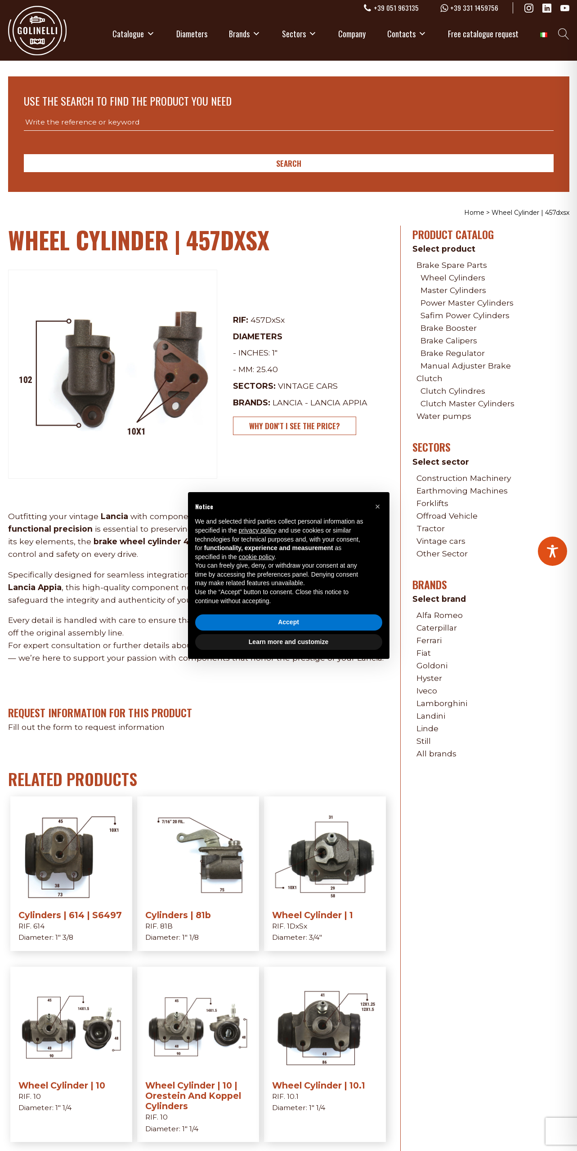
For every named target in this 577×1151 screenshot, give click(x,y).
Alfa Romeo (439, 615)
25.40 (267, 369)
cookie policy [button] (256, 556)
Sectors (299, 34)
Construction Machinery (463, 478)
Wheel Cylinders (452, 277)
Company (352, 34)
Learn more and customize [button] (288, 641)
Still (423, 741)
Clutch (429, 378)
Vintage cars (308, 386)
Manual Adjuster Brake (465, 365)
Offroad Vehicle (447, 515)
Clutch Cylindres (452, 391)
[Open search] (563, 34)
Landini (430, 715)
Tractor (430, 528)
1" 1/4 (63, 1107)
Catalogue (133, 34)
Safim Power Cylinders (465, 315)
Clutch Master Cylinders (467, 403)
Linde (427, 728)
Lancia (288, 402)
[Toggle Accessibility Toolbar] (552, 551)
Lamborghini (441, 703)
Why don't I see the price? (294, 425)
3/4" (315, 937)
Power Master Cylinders (467, 302)
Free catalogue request (483, 34)
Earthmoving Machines (462, 490)
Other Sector (442, 553)
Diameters (191, 34)
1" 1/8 (190, 937)
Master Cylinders (453, 290)
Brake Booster (448, 328)
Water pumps (443, 416)
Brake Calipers (448, 340)
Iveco (426, 690)
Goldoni (431, 665)
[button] (378, 506)
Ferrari (429, 640)
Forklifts (432, 503)
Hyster (429, 678)
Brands (244, 34)
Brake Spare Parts (451, 265)
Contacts (406, 34)
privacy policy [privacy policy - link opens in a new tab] (258, 530)
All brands (436, 753)
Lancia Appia (338, 402)
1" (274, 352)
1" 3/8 (64, 937)
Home (474, 213)
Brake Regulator (452, 353)
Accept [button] (288, 622)
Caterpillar (436, 627)
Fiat (423, 653)
